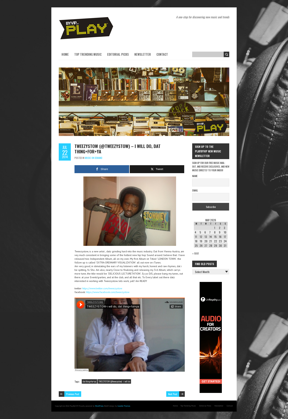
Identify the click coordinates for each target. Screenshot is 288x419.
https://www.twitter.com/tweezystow (102, 288)
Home (65, 54)
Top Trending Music (88, 54)
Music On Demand (93, 158)
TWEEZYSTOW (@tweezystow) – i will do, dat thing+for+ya (117, 149)
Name (195, 176)
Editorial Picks (118, 54)
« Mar (195, 253)
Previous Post (72, 394)
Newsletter (142, 54)
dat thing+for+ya (89, 381)
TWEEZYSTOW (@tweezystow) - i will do (114, 381)
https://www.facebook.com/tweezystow (107, 292)
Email (195, 190)
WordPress (99, 406)
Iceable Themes (123, 406)
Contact (162, 54)
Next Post (172, 394)
